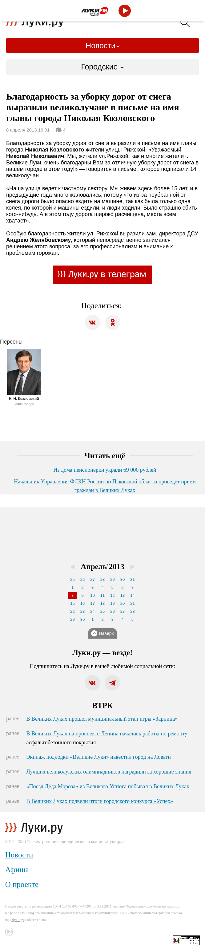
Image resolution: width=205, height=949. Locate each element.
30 (122, 579)
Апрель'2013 (102, 566)
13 (122, 595)
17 (92, 603)
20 (122, 603)
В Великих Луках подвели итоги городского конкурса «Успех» (99, 801)
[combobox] (102, 67)
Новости (100, 45)
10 (92, 595)
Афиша (17, 869)
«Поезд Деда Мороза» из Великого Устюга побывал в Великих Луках (107, 786)
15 (72, 603)
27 (92, 579)
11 (102, 595)
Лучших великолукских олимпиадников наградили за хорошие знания (108, 772)
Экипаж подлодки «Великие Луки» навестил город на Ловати (98, 757)
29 (112, 579)
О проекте (21, 884)
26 (82, 579)
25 (72, 579)
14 (132, 595)
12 (112, 595)
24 (92, 611)
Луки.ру (17, 920)
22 (72, 611)
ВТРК (102, 705)
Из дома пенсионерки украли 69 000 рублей (104, 470)
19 (112, 603)
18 (102, 603)
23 (82, 611)
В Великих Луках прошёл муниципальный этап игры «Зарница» (102, 719)
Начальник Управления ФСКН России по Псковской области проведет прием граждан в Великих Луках (105, 485)
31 (132, 579)
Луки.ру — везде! (102, 652)
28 (102, 579)
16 (82, 603)
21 (132, 603)
